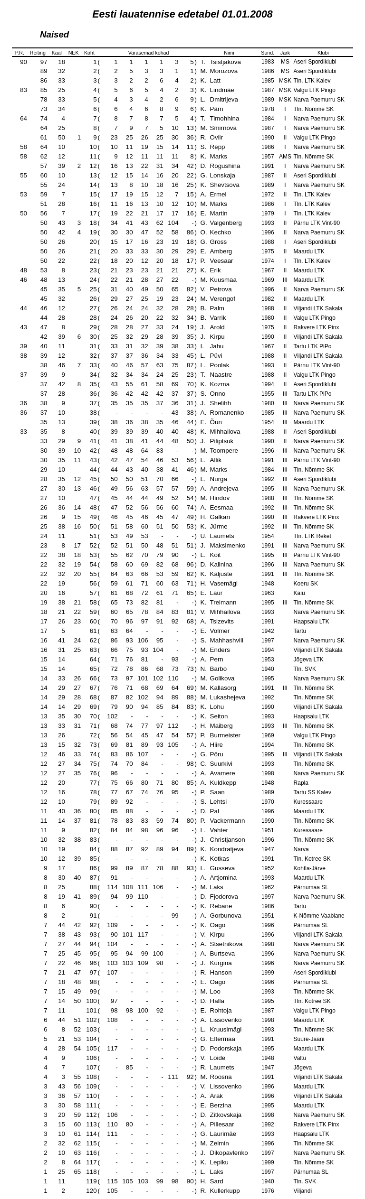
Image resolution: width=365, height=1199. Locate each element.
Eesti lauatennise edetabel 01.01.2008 (182, 14)
